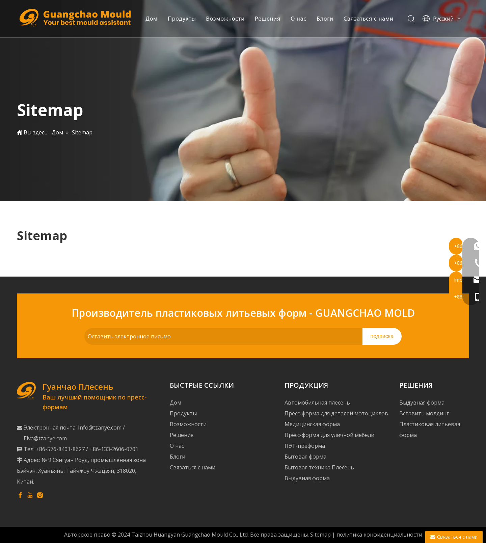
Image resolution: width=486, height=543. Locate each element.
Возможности (228, 18)
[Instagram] (39, 494)
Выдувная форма (307, 478)
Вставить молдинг (424, 413)
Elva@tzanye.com (45, 438)
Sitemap (320, 534)
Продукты (185, 18)
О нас (302, 18)
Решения (271, 18)
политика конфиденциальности (379, 534)
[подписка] (382, 336)
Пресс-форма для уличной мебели (329, 435)
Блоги (328, 18)
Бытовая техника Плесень (319, 467)
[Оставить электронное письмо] (221, 336)
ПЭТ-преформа (305, 445)
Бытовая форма (305, 456)
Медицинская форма (312, 424)
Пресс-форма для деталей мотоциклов (336, 413)
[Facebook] (20, 494)
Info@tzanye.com (100, 427)
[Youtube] (30, 494)
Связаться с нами (372, 18)
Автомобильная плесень (317, 402)
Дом (155, 18)
